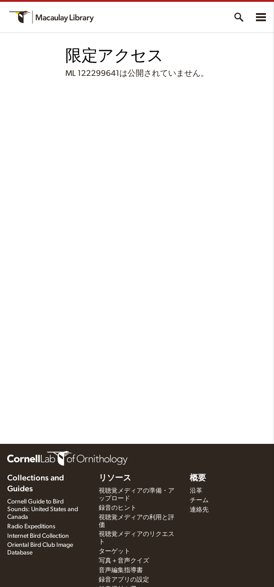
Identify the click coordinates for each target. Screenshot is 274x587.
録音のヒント (118, 508)
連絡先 (199, 510)
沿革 (196, 491)
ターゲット (114, 551)
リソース (115, 478)
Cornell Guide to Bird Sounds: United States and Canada (42, 509)
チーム (199, 500)
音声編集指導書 (121, 570)
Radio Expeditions (31, 526)
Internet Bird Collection (38, 536)
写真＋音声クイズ (124, 561)
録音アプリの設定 (124, 580)
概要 (198, 478)
